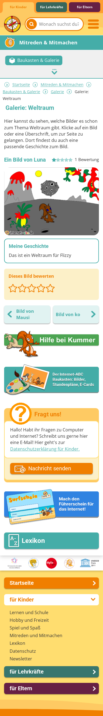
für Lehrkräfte (51, 7)
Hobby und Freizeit (29, 620)
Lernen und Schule (29, 612)
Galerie (57, 91)
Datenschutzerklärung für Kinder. (45, 449)
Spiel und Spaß (25, 628)
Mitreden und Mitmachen (36, 635)
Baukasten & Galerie (21, 91)
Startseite (21, 84)
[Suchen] (31, 24)
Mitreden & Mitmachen (62, 84)
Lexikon (17, 643)
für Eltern (85, 7)
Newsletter (21, 659)
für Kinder (18, 7)
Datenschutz (23, 651)
